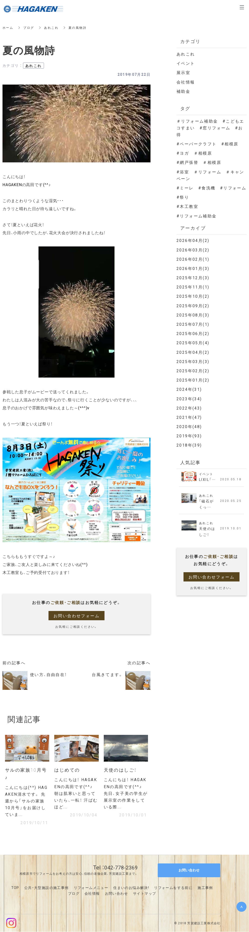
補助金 (183, 91)
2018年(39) (189, 445)
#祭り (182, 197)
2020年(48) (189, 426)
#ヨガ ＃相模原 (194, 153)
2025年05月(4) (192, 343)
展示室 (183, 72)
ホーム (7, 27)
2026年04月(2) (192, 240)
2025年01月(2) (192, 380)
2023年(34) (189, 399)
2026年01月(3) (192, 268)
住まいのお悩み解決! (131, 887)
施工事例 (205, 887)
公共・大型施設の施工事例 (46, 887)
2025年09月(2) (192, 305)
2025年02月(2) (192, 371)
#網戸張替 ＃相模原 (198, 162)
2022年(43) (189, 408)
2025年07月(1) (192, 324)
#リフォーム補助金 (196, 216)
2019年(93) (189, 436)
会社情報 (185, 82)
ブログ (28, 27)
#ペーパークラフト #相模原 (209, 144)
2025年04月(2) (192, 352)
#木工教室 (187, 206)
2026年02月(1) (192, 259)
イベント (185, 63)
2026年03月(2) (192, 250)
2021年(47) (189, 417)
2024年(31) (189, 389)
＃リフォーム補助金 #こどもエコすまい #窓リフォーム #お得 (210, 127)
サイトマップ (144, 893)
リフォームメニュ (89, 887)
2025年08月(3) (192, 315)
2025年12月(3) (192, 277)
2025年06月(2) (192, 333)
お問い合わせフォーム (77, 615)
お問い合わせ (116, 893)
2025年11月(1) (192, 287)
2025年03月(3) (192, 361)
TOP (15, 887)
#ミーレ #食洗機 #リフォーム (211, 188)
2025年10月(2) (192, 296)
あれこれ (51, 27)
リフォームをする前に (173, 887)
